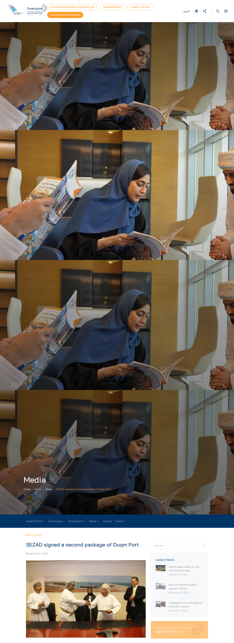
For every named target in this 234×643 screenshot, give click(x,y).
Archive (158, 547)
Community (55, 521)
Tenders (107, 521)
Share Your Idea (140, 7)
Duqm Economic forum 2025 (65, 15)
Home (27, 489)
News (49, 489)
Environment (75, 521)
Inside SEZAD (34, 521)
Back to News (33, 535)
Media (92, 521)
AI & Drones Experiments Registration (72, 7)
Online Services (112, 7)
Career (119, 521)
